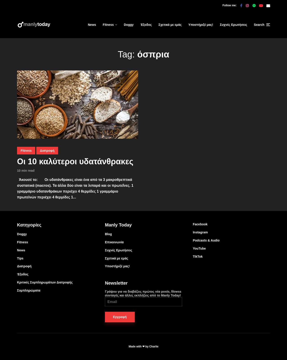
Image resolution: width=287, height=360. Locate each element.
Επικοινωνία (114, 242)
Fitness (108, 24)
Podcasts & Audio (206, 240)
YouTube (199, 248)
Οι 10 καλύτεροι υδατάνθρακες (75, 161)
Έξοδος (146, 24)
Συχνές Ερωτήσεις (233, 24)
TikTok (198, 256)
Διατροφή (47, 150)
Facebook (200, 224)
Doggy (129, 24)
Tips (20, 258)
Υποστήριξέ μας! (200, 24)
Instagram (200, 232)
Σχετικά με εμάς (170, 24)
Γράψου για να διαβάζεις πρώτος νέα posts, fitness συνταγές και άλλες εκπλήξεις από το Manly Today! (143, 298)
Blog (108, 234)
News (92, 24)
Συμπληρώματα (28, 290)
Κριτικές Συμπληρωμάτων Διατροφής (45, 282)
